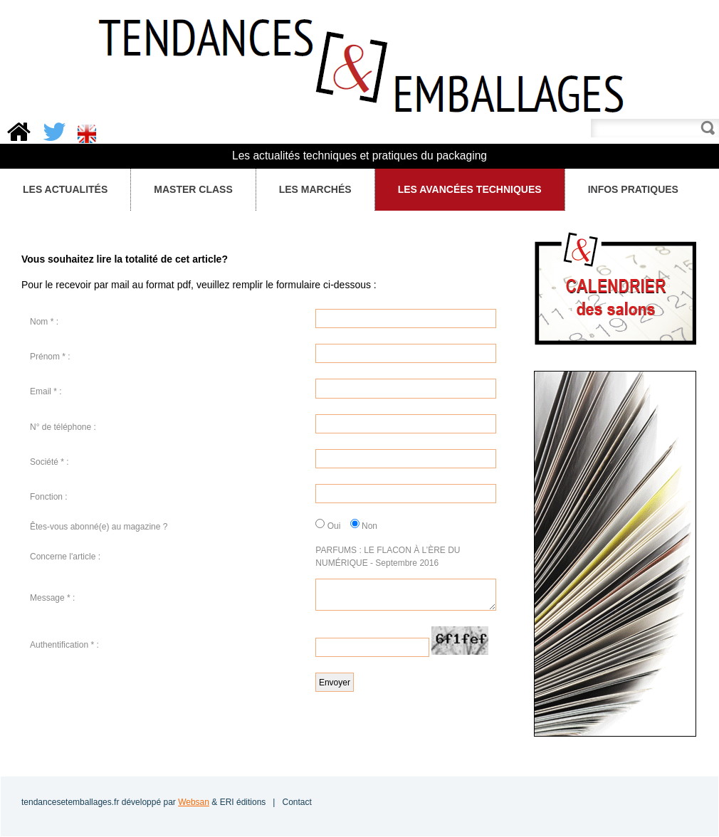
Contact (296, 802)
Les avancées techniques (470, 189)
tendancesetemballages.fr (70, 802)
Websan (193, 802)
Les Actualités (61, 190)
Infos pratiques (632, 190)
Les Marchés (311, 190)
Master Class (189, 190)
